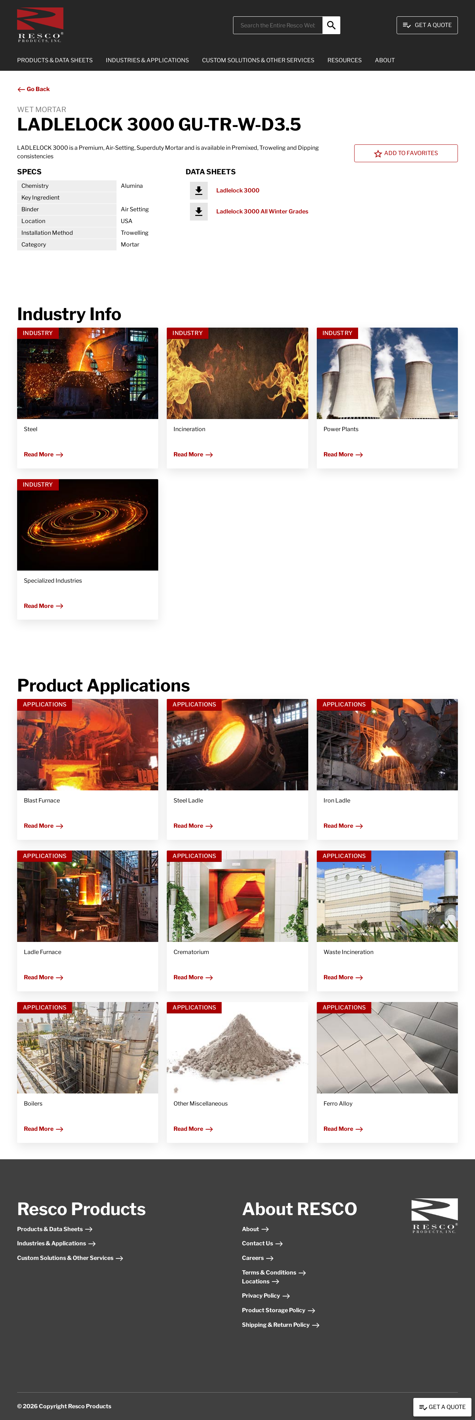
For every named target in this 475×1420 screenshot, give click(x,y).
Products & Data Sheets (55, 1229)
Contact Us (262, 1243)
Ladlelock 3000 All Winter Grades (262, 211)
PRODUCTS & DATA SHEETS (55, 60)
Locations (261, 1281)
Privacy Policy (266, 1295)
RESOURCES (344, 60)
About (255, 1229)
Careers (258, 1258)
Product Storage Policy (279, 1310)
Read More (44, 454)
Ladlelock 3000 (237, 190)
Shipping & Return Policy (281, 1324)
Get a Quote (442, 1407)
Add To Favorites (406, 153)
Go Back (33, 89)
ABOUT (385, 60)
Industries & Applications (56, 1243)
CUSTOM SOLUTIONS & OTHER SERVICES (258, 60)
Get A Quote (427, 25)
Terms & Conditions (274, 1272)
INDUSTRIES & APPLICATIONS (147, 60)
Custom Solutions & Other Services (70, 1258)
